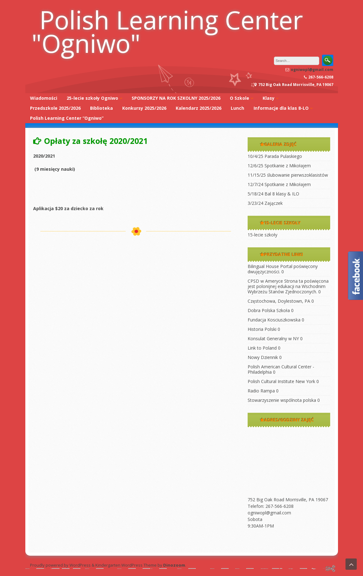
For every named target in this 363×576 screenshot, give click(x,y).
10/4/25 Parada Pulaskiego (275, 156)
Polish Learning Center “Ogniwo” (66, 118)
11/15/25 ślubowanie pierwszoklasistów (288, 175)
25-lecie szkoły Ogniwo (92, 98)
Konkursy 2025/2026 (144, 108)
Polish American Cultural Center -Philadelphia (281, 369)
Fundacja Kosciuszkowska (274, 320)
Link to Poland (262, 348)
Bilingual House (263, 266)
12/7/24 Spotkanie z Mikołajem (279, 184)
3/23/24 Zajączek (265, 203)
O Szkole (239, 98)
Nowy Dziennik (263, 357)
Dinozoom (174, 565)
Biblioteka (101, 108)
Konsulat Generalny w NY (273, 338)
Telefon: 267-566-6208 (271, 506)
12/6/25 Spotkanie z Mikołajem (279, 166)
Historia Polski (262, 329)
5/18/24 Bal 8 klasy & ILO (273, 194)
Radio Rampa (261, 391)
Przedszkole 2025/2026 (55, 108)
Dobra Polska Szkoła (269, 310)
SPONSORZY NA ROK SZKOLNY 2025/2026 (176, 98)
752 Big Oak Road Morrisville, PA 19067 (288, 500)
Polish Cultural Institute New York (281, 381)
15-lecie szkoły (262, 235)
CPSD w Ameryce (265, 281)
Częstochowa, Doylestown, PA (279, 301)
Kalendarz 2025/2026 (198, 108)
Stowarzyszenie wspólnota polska (282, 400)
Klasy (269, 98)
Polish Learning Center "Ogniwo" (167, 31)
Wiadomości (43, 98)
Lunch (237, 108)
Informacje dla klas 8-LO (281, 108)
